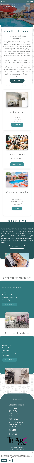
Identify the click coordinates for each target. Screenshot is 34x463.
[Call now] (9, 1)
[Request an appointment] (6, 1)
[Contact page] (4, 1)
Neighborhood (17, 164)
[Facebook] (10, 434)
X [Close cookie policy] (32, 452)
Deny (10, 460)
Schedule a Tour (17, 81)
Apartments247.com (16, 449)
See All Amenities (10, 304)
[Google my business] (16, 434)
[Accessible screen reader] (1, 1)
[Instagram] (13, 434)
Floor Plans (17, 125)
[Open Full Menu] (29, 1)
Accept (4, 460)
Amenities (17, 208)
